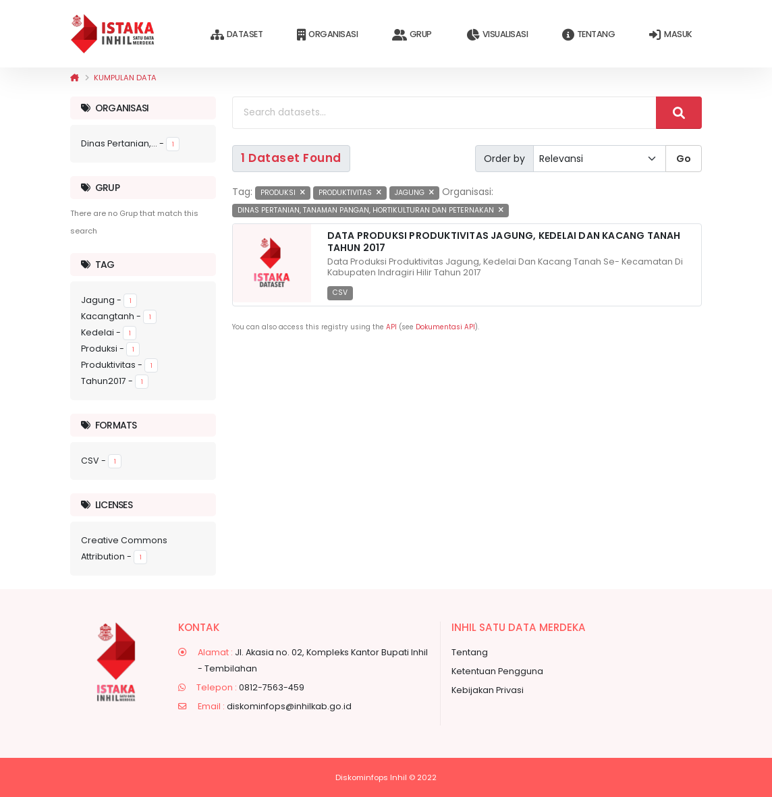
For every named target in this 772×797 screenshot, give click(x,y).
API (391, 327)
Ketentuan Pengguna (497, 671)
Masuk (670, 34)
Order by (504, 158)
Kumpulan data (125, 77)
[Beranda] (74, 77)
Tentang (588, 34)
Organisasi (327, 34)
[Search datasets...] (444, 113)
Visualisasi (497, 34)
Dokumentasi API (445, 327)
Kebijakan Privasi (487, 690)
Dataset (237, 34)
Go (683, 158)
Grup (412, 34)
